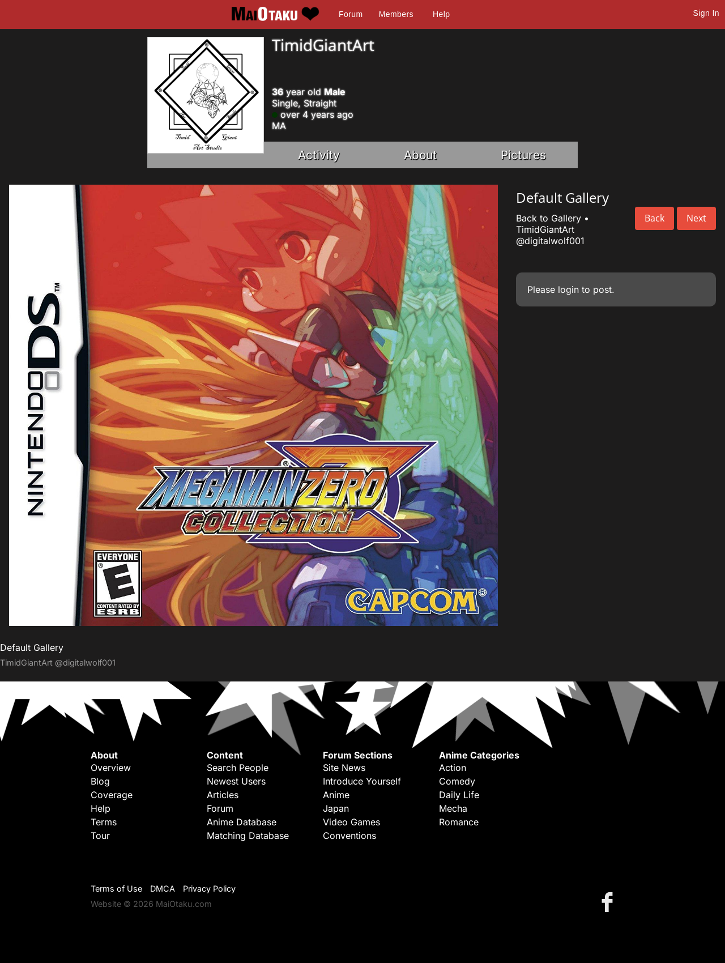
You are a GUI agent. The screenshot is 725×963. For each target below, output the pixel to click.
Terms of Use (116, 888)
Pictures (523, 155)
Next (696, 218)
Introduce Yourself (362, 781)
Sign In (706, 13)
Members (396, 14)
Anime (336, 794)
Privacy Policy (209, 888)
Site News (344, 767)
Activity (319, 155)
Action (452, 767)
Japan (336, 808)
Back (654, 218)
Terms (104, 822)
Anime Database (241, 822)
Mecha (453, 808)
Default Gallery (31, 647)
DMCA (162, 888)
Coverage (112, 794)
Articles (222, 794)
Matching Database (248, 835)
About (420, 155)
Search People (237, 767)
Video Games (351, 822)
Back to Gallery (548, 218)
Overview (111, 767)
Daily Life (459, 794)
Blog (100, 781)
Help (441, 14)
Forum (350, 14)
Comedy (457, 781)
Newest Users (236, 781)
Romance (459, 822)
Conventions (349, 835)
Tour (100, 835)
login (568, 289)
